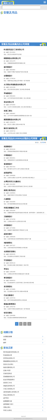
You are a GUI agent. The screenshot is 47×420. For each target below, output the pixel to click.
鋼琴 (4, 342)
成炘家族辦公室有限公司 (11, 392)
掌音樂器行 (8, 278)
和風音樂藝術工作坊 (11, 208)
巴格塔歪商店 (7, 373)
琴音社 (6, 269)
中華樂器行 (8, 155)
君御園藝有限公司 (9, 376)
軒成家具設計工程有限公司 (14, 50)
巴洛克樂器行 (9, 295)
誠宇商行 (6, 398)
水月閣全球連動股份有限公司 (15, 85)
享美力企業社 (7, 410)
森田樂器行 (8, 67)
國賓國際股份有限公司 (12, 120)
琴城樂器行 (8, 93)
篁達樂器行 (8, 164)
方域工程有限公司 (9, 389)
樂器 (4, 339)
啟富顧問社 (8, 173)
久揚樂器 (7, 199)
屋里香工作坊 (7, 382)
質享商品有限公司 (9, 358)
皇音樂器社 (8, 286)
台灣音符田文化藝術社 (12, 181)
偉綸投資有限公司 (9, 386)
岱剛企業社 (6, 407)
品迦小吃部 (6, 370)
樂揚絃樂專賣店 (10, 304)
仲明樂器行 (8, 225)
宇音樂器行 (8, 260)
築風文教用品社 (10, 190)
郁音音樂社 (8, 313)
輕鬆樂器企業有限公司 (12, 58)
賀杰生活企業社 (8, 364)
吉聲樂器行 (8, 76)
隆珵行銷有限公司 (10, 128)
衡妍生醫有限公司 (9, 367)
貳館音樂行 (8, 234)
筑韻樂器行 (8, 146)
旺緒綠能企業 (7, 355)
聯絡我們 (23, 416)
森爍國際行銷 (7, 401)
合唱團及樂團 (7, 336)
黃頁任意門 (9, 3)
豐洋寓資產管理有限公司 (11, 352)
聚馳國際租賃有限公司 (10, 361)
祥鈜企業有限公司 (9, 395)
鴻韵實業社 (8, 243)
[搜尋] (21, 7)
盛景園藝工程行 (8, 404)
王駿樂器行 (8, 216)
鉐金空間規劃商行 (9, 379)
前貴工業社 (8, 111)
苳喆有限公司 (9, 102)
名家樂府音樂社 (10, 251)
